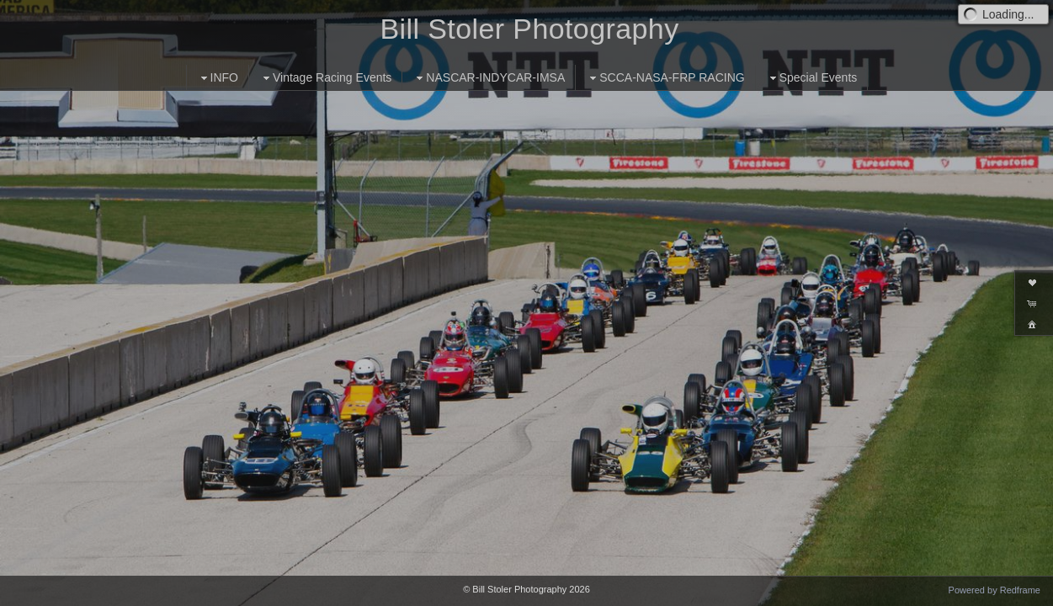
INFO (217, 78)
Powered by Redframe (994, 590)
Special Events (812, 78)
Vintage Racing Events (325, 78)
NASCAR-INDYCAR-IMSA (488, 78)
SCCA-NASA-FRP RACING (665, 78)
